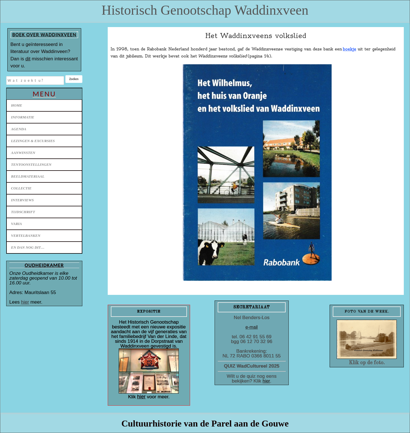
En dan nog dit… (28, 247)
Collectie (21, 188)
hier (25, 302)
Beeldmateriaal (27, 176)
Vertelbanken (25, 235)
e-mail (252, 327)
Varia (16, 224)
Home (16, 105)
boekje (349, 49)
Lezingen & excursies (33, 141)
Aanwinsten (23, 153)
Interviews (22, 200)
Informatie (22, 117)
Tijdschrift (23, 212)
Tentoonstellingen (31, 164)
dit (27, 58)
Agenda (18, 129)
